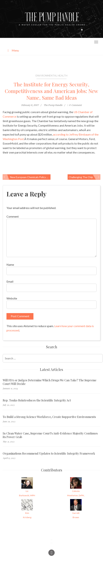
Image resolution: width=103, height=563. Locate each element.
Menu (12, 50)
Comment (12, 216)
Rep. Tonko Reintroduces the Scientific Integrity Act (37, 400)
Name (10, 264)
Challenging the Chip (81, 177)
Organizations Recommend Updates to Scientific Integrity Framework (49, 453)
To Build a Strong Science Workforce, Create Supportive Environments (49, 417)
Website (11, 298)
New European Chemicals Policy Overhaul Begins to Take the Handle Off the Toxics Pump (30, 177)
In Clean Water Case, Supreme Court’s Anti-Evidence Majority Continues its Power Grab (50, 435)
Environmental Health (51, 75)
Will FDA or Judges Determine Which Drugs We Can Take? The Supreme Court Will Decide (49, 382)
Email (9, 281)
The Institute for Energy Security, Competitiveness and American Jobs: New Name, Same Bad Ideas (51, 91)
